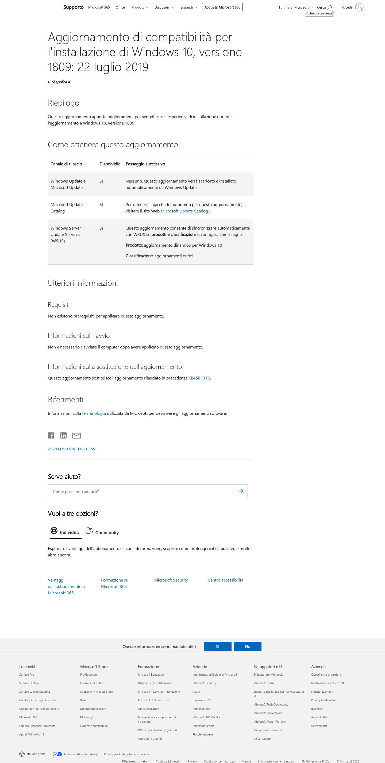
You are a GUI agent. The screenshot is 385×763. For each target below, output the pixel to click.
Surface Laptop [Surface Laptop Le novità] (28, 683)
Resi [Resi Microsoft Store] (83, 700)
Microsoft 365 (99, 7)
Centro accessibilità (225, 580)
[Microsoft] (37, 7)
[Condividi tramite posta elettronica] (74, 434)
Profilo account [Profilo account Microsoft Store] (89, 674)
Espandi (186, 7)
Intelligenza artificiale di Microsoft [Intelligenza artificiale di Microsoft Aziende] (214, 674)
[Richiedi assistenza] (324, 7)
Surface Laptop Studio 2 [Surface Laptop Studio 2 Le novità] (34, 692)
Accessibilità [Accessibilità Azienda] (319, 717)
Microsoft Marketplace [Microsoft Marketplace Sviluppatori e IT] (268, 713)
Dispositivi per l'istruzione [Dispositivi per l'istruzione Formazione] (155, 683)
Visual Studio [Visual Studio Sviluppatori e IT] (262, 739)
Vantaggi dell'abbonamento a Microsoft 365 (66, 586)
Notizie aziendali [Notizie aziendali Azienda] (322, 692)
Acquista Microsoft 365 (222, 7)
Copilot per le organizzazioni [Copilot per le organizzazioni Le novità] (37, 700)
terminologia (94, 413)
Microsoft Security (171, 580)
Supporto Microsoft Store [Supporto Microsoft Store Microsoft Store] (96, 692)
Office (120, 7)
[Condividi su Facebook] (51, 434)
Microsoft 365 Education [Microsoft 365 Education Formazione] (154, 700)
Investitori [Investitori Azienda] (317, 709)
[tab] (66, 532)
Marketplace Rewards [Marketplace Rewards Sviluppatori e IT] (267, 730)
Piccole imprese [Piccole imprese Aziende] (202, 734)
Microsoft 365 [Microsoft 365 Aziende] (201, 709)
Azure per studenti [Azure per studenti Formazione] (150, 739)
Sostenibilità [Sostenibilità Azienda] (319, 726)
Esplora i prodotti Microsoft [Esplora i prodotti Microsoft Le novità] (37, 726)
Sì (217, 646)
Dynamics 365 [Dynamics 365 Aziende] (201, 700)
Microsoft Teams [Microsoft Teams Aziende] (203, 726)
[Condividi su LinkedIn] (61, 434)
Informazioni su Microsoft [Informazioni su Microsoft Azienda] (327, 683)
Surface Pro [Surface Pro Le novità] (26, 674)
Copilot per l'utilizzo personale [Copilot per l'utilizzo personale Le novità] (39, 709)
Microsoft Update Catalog (184, 211)
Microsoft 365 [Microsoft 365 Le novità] (28, 717)
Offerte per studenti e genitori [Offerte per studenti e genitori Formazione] (157, 730)
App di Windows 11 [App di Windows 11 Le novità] (31, 734)
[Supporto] (73, 7)
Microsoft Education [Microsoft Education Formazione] (151, 674)
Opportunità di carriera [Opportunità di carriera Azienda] (326, 674)
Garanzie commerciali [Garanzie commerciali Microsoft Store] (94, 726)
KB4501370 (199, 378)
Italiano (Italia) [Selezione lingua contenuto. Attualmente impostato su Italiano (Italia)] (36, 754)
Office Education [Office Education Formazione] (148, 709)
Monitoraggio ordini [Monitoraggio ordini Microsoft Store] (93, 709)
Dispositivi (162, 7)
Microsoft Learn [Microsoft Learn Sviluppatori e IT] (263, 683)
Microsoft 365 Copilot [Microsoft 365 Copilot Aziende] (206, 717)
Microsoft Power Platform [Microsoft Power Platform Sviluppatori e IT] (269, 721)
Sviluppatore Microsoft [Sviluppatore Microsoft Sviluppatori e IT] (268, 674)
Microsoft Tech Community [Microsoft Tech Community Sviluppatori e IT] (270, 704)
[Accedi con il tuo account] (352, 7)
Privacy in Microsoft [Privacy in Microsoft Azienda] (324, 700)
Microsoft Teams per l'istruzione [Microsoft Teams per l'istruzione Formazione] (159, 692)
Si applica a (61, 81)
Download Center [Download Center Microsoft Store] (91, 683)
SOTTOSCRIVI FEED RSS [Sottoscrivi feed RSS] (73, 449)
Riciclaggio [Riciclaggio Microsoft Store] (87, 717)
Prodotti (138, 7)
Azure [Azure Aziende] (196, 692)
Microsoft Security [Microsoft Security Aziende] (204, 683)
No (247, 646)
